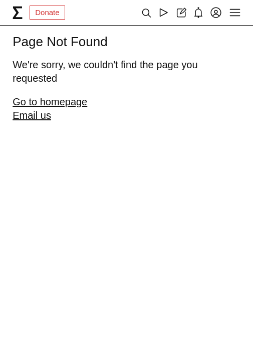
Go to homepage (50, 101)
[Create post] (181, 12)
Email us (32, 115)
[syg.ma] (18, 12)
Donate (47, 12)
